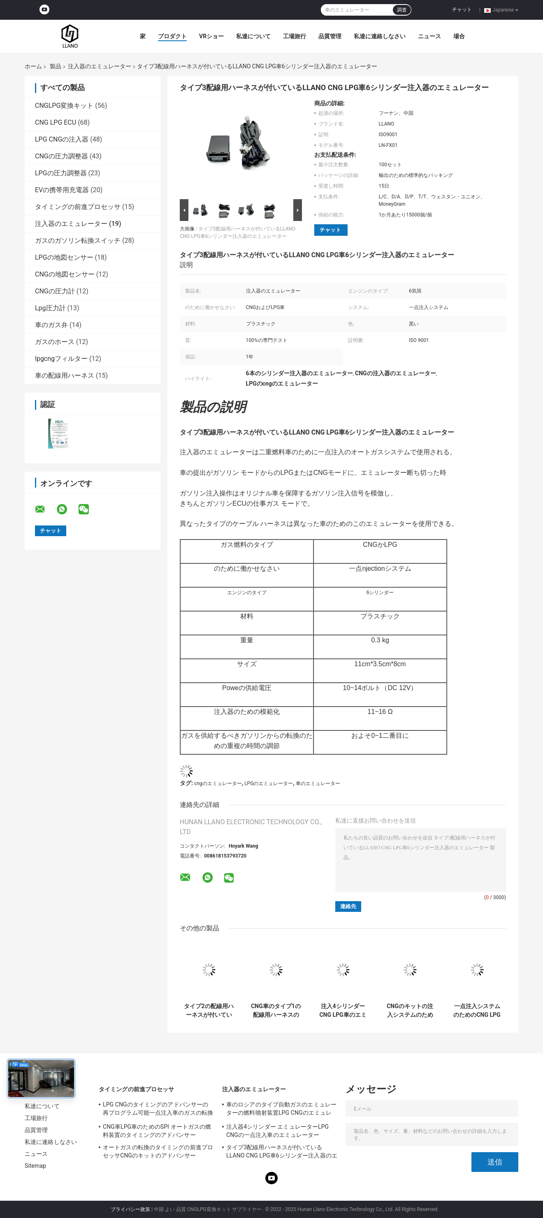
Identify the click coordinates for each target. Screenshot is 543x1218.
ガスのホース (54, 342)
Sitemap (35, 1165)
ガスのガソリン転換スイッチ (78, 240)
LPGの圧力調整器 (61, 173)
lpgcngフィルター (61, 359)
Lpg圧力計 (50, 308)
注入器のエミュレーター (99, 66)
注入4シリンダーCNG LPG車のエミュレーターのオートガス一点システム (342, 1010)
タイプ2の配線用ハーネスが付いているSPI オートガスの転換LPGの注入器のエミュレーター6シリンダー (208, 1010)
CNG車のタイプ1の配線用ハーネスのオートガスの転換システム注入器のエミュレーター (276, 1010)
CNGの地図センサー (65, 274)
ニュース (429, 36)
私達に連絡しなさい (380, 36)
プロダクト (172, 36)
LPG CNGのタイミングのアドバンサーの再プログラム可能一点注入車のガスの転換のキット (158, 1109)
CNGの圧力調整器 (61, 156)
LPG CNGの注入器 (61, 139)
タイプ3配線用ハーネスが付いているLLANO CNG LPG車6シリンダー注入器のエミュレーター (281, 1152)
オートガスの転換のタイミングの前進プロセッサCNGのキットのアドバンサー (158, 1151)
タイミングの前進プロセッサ (78, 207)
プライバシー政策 (130, 1209)
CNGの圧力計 (55, 291)
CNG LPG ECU (55, 122)
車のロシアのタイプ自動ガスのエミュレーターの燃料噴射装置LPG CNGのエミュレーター (281, 1109)
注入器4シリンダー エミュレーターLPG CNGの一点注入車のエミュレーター (277, 1130)
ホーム (33, 66)
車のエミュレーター (318, 783)
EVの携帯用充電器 (62, 190)
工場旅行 (294, 36)
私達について (253, 36)
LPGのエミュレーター (268, 783)
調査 (402, 10)
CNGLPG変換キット (64, 105)
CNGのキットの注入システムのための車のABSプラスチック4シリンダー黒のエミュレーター (409, 1010)
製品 (55, 66)
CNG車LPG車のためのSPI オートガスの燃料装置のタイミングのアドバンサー (157, 1130)
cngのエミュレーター (218, 783)
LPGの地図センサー (64, 257)
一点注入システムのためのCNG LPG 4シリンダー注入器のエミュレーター (476, 1010)
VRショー (211, 36)
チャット (462, 9)
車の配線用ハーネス (64, 375)
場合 (459, 36)
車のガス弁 (51, 325)
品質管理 (329, 36)
